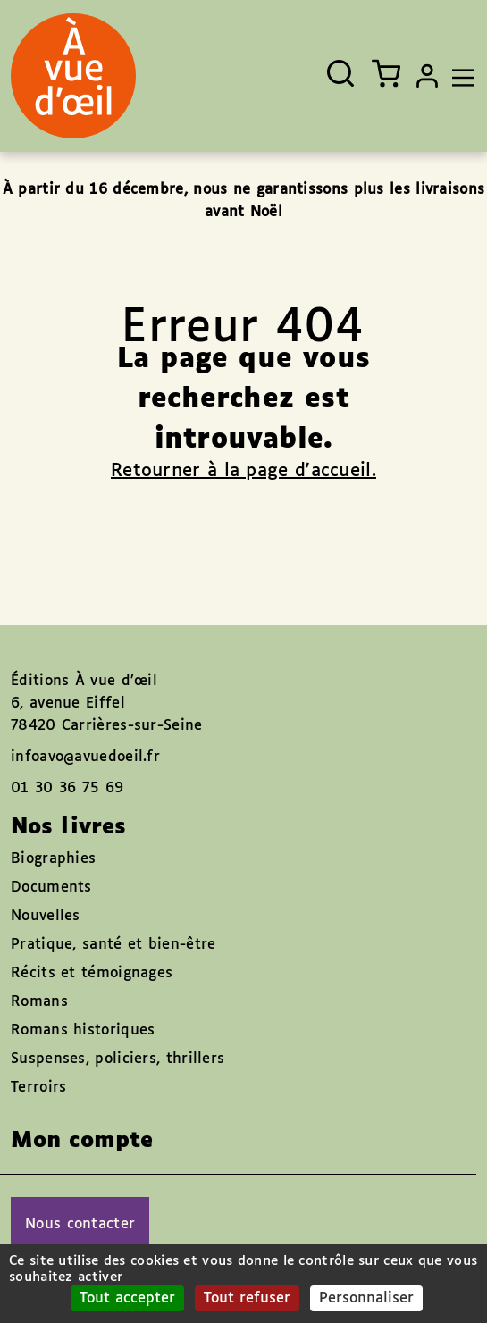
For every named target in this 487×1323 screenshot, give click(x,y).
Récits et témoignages (91, 973)
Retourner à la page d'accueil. (243, 471)
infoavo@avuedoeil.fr (85, 757)
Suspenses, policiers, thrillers (117, 1059)
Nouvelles (45, 916)
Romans (39, 1001)
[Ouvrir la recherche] (340, 73)
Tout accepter (127, 1298)
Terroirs (38, 1087)
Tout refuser (247, 1298)
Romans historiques (83, 1030)
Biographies (53, 859)
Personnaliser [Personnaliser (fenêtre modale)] (366, 1298)
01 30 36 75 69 (67, 788)
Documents (51, 887)
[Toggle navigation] (458, 76)
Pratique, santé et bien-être (113, 944)
